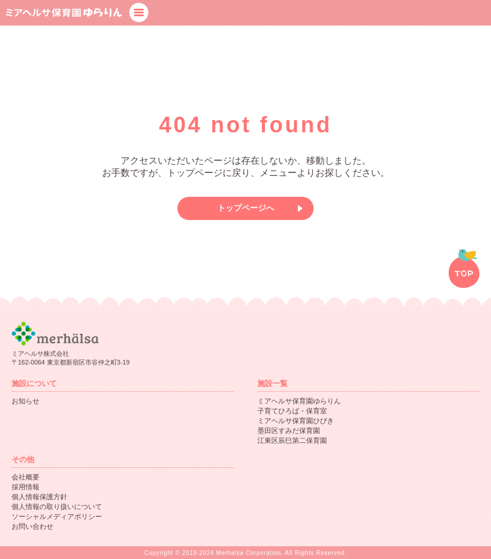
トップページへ (245, 207)
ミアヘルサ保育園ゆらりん (299, 401)
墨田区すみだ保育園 (288, 431)
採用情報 (25, 487)
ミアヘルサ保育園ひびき (295, 421)
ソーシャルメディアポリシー (57, 517)
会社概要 (25, 477)
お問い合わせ (32, 526)
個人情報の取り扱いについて (57, 507)
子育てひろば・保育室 (292, 411)
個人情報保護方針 (39, 497)
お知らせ (25, 401)
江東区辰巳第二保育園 (292, 441)
